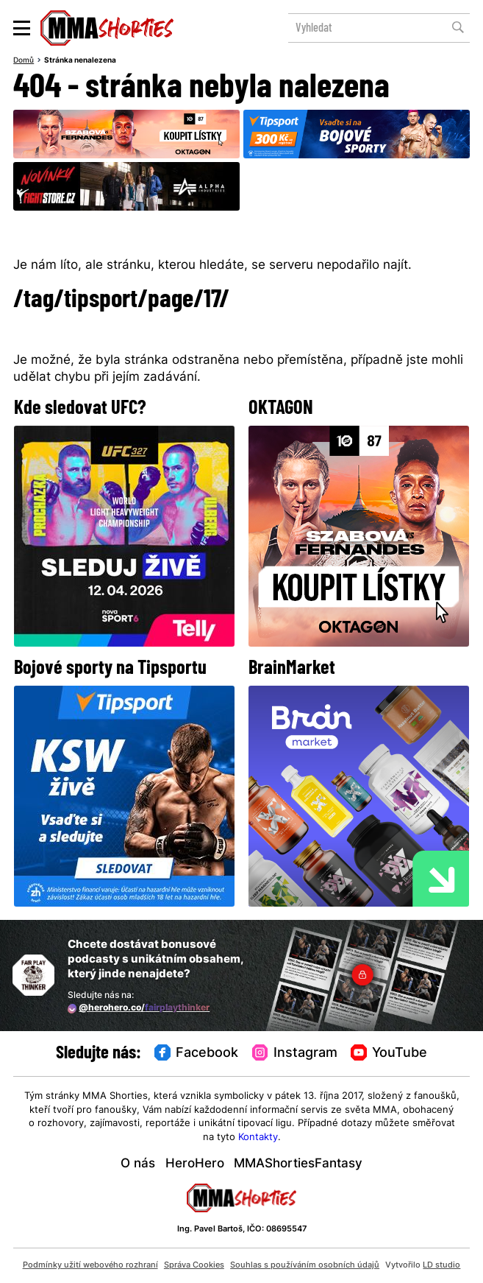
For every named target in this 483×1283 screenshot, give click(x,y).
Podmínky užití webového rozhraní (90, 1266)
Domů (23, 61)
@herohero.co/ (139, 1008)
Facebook (196, 1053)
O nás (138, 1164)
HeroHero (194, 1164)
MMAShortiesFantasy (298, 1164)
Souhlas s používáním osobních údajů (304, 1266)
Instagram (294, 1053)
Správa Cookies (194, 1266)
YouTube (389, 1053)
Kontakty (258, 1137)
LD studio (441, 1266)
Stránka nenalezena (80, 61)
